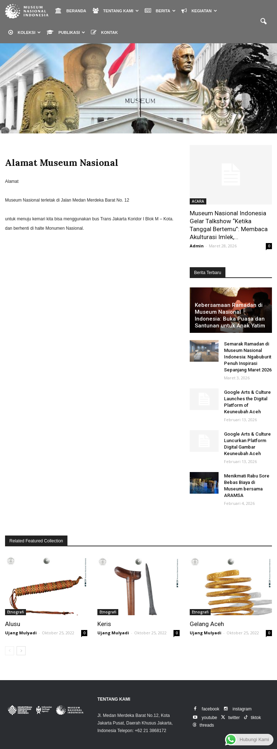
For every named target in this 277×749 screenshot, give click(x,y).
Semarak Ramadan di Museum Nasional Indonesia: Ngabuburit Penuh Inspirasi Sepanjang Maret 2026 (248, 357)
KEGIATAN (199, 10)
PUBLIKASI (66, 32)
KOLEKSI (24, 32)
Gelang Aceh (207, 623)
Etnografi (15, 611)
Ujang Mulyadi (21, 632)
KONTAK (104, 32)
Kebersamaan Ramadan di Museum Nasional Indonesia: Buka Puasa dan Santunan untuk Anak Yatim (230, 315)
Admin (197, 245)
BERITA (160, 10)
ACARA (198, 201)
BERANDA (70, 10)
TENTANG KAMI (116, 10)
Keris (104, 623)
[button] (263, 21)
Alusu (12, 623)
